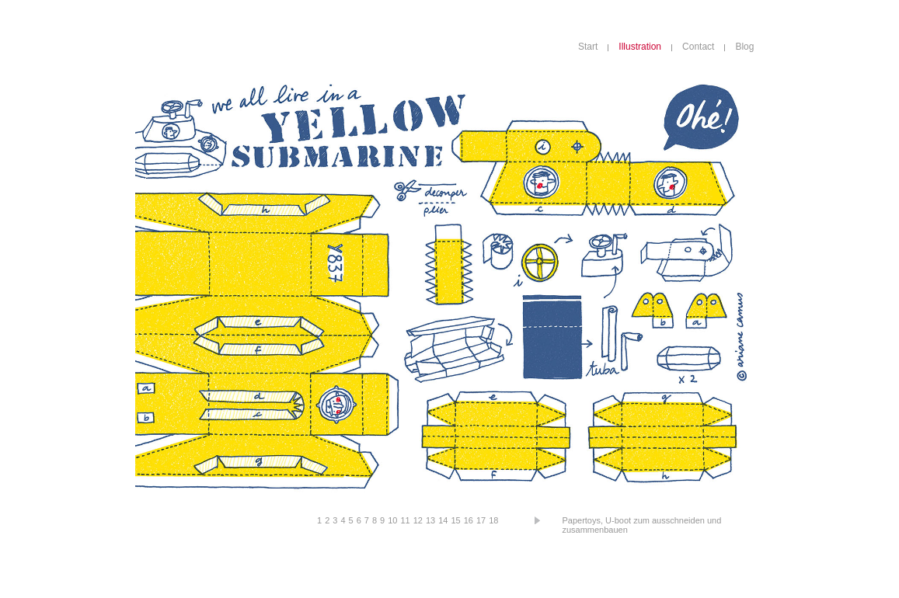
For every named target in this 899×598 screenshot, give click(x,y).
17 (481, 520)
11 (404, 520)
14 (443, 520)
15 (455, 520)
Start (588, 46)
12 (418, 520)
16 (468, 520)
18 (493, 520)
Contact (698, 46)
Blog (744, 46)
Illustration (639, 46)
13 (430, 520)
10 (392, 520)
